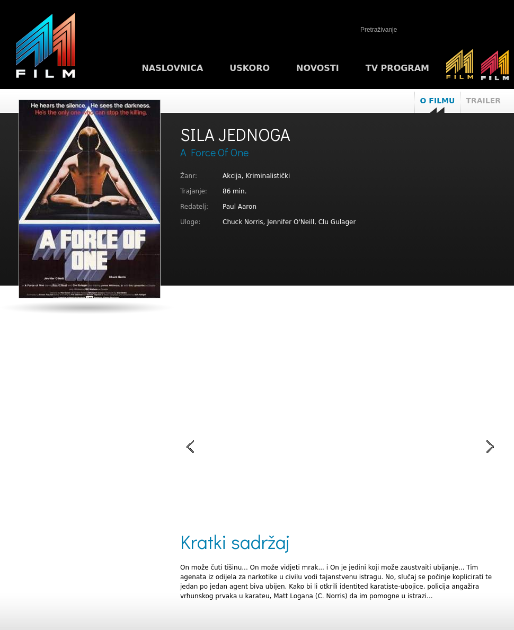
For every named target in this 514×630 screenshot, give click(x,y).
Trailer (483, 100)
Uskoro (249, 68)
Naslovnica (172, 68)
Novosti (317, 68)
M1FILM (45, 48)
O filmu (437, 100)
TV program (397, 68)
